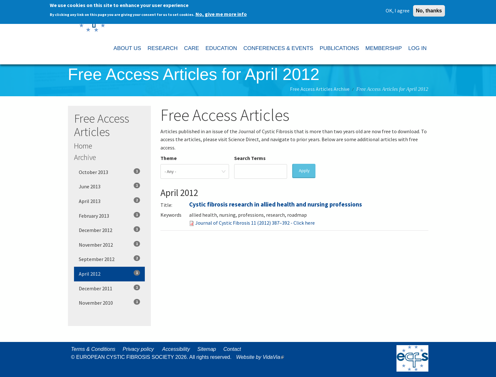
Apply (304, 170)
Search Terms (250, 158)
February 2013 (109, 215)
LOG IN (417, 48)
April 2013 (109, 200)
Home (83, 146)
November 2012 (109, 244)
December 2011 (109, 288)
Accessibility (176, 349)
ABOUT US (127, 48)
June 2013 (109, 186)
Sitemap (206, 349)
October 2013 (109, 171)
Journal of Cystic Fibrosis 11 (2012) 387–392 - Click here (255, 223)
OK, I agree (398, 9)
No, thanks (429, 9)
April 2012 (109, 273)
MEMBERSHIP (384, 48)
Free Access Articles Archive (320, 89)
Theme (168, 158)
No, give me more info (221, 13)
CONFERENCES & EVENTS (278, 48)
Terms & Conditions (93, 349)
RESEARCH (162, 48)
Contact (232, 349)
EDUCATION (221, 48)
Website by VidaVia (261, 357)
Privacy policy (138, 349)
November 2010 (109, 302)
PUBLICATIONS (339, 48)
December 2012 (109, 229)
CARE (191, 48)
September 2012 (109, 258)
